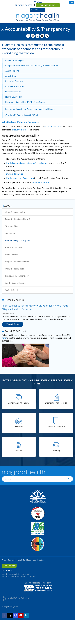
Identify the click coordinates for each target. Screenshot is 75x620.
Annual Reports (12, 71)
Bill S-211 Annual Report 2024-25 (23, 115)
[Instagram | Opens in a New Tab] (15, 615)
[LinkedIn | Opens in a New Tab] (26, 615)
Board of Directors (53, 126)
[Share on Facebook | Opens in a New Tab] (28, 36)
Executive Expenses (14, 81)
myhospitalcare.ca (14, 173)
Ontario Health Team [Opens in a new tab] (14, 268)
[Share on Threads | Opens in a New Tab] (33, 36)
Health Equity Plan (13, 97)
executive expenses (20, 129)
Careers (29, 5)
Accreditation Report (14, 60)
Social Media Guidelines (35, 560)
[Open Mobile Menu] (71, 2)
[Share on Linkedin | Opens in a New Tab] (37, 36)
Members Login (9, 566)
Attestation (10, 76)
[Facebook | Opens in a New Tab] (4, 615)
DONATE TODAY (48, 5)
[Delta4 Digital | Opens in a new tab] (15, 598)
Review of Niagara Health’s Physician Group (25, 102)
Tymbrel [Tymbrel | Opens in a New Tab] (15, 607)
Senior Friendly (12, 290)
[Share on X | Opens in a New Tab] (47, 36)
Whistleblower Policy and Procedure (20, 122)
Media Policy (21, 560)
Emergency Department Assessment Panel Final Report (30, 109)
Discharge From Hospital (56, 403)
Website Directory (56, 426)
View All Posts (12, 324)
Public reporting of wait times (20, 178)
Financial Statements (14, 86)
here (4, 338)
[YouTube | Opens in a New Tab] (21, 615)
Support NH (19, 426)
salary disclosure (41, 182)
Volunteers (19, 450)
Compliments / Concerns (19, 403)
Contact (38, 10)
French (19, 5)
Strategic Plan (11, 226)
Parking (56, 450)
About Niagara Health (15, 212)
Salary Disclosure (13, 91)
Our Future (10, 233)
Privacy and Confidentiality (17, 276)
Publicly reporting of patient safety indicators (27, 163)
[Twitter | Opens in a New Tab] (10, 615)
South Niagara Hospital (15, 283)
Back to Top (6, 570)
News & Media (11, 254)
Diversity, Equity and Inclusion (18, 219)
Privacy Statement (8, 560)
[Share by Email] (42, 36)
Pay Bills (37, 2)
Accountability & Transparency (19, 240)
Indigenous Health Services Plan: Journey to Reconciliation (31, 65)
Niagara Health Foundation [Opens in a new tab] (17, 261)
